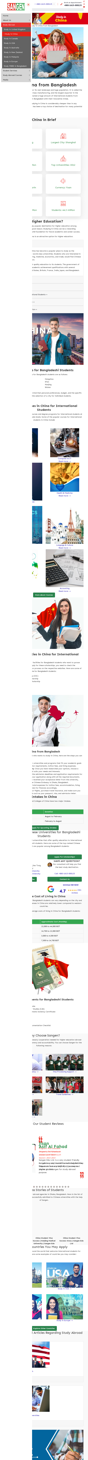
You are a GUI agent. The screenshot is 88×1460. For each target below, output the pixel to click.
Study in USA (9, 43)
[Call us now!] (70, 4)
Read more (65, 461)
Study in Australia (11, 48)
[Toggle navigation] (54, 4)
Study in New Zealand (13, 52)
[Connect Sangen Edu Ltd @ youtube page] (84, 7)
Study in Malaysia (11, 57)
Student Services (10, 71)
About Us (7, 20)
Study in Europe (11, 61)
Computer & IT (64, 458)
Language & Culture (64, 545)
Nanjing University (32, 874)
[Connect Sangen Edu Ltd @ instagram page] (84, 4)
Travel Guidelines (64, 1094)
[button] (29, 20)
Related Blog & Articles (44, 1451)
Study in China (11, 34)
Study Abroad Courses (12, 75)
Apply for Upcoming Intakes (44, 828)
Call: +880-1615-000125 (65, 873)
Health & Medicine (65, 493)
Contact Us (65, 879)
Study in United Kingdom (14, 29)
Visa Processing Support (64, 1072)
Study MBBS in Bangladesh (15, 66)
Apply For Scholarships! (64, 857)
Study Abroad (9, 25)
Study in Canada (11, 38)
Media (5, 80)
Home (5, 16)
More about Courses (44, 595)
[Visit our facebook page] (84, 1)
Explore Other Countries (44, 1328)
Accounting (64, 588)
